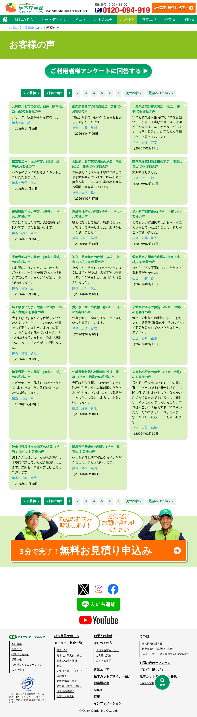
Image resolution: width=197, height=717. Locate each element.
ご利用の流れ (103, 655)
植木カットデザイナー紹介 (112, 676)
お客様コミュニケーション (26, 664)
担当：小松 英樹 (24, 233)
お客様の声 (127, 31)
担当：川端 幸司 (24, 398)
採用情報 (188, 31)
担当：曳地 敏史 (24, 353)
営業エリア (149, 31)
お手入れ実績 (103, 31)
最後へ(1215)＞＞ (162, 93)
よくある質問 (103, 660)
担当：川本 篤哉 (24, 478)
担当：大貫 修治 (144, 427)
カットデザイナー (54, 31)
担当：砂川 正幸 (144, 338)
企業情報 (169, 31)
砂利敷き (62, 675)
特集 (97, 696)
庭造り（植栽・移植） (69, 686)
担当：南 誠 (21, 122)
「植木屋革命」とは (107, 650)
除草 (59, 665)
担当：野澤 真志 (24, 182)
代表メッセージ (20, 654)
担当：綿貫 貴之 (84, 408)
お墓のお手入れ (65, 696)
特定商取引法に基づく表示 (157, 648)
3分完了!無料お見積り (82, 18)
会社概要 (16, 644)
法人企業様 (17, 669)
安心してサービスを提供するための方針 (165, 653)
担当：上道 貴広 (84, 328)
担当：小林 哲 (143, 278)
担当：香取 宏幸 (144, 142)
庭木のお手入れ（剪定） (71, 655)
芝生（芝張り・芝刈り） (71, 670)
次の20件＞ (134, 93)
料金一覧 (62, 650)
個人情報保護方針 (152, 643)
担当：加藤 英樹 (84, 127)
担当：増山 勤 (143, 178)
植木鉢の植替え (65, 691)
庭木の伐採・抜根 (67, 660)
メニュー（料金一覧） (69, 643)
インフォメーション (108, 703)
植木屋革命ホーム (66, 636)
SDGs (98, 690)
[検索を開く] (162, 682)
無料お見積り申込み (86, 550)
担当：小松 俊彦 (84, 288)
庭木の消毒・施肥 (67, 681)
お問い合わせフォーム (155, 663)
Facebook (147, 683)
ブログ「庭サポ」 (152, 670)
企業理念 (16, 649)
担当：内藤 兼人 (144, 238)
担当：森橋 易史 (84, 192)
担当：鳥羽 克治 (84, 468)
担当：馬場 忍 (23, 288)
